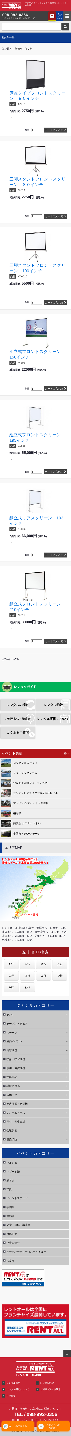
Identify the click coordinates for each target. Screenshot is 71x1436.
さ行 (43, 964)
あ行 (11, 964)
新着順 (18, 48)
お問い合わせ (52, 16)
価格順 (28, 48)
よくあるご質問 (17, 733)
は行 (27, 975)
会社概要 (11, 1395)
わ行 (27, 987)
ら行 (11, 987)
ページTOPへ (67, 1353)
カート (59, 19)
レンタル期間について (53, 719)
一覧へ (65, 753)
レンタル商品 (13, 1383)
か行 (27, 964)
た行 (59, 964)
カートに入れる (54, 130)
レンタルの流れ (17, 705)
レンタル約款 (53, 705)
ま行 (43, 975)
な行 (11, 975)
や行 (59, 975)
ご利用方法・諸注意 (17, 718)
